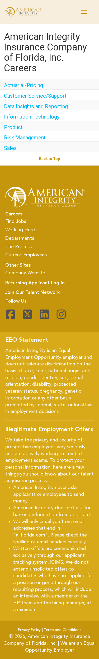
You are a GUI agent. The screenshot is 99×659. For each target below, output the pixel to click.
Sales (10, 148)
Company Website (25, 273)
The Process (18, 246)
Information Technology (31, 117)
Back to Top (49, 159)
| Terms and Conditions (61, 630)
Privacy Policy (29, 630)
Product (13, 127)
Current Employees (26, 255)
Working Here (20, 230)
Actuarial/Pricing (23, 85)
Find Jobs (15, 221)
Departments (19, 238)
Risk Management (25, 137)
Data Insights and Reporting (36, 106)
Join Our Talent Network (32, 292)
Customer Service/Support (35, 96)
